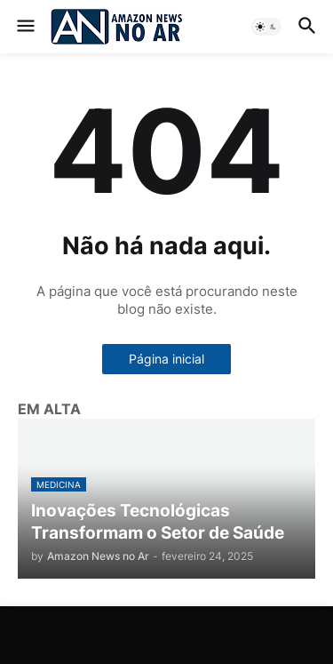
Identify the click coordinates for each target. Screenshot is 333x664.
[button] (24, 27)
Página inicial (166, 358)
